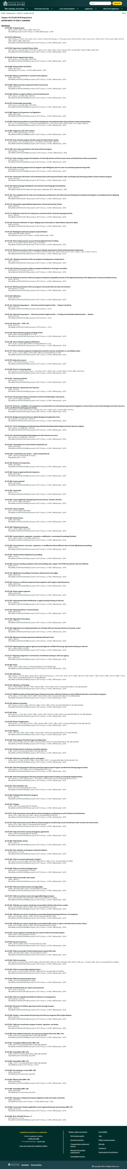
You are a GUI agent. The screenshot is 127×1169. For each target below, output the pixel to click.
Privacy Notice (36, 1165)
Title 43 (19, 13)
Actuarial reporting (77, 1140)
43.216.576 (24, 835)
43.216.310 (24, 512)
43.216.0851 (25, 153)
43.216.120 (24, 217)
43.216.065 (24, 107)
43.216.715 (24, 973)
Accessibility (103, 1132)
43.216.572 (24, 817)
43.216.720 (24, 982)
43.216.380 (24, 641)
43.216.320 (24, 531)
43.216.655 (24, 854)
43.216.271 (24, 421)
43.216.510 (24, 689)
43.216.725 (24, 991)
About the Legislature (111, 9)
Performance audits (77, 1136)
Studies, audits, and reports (78, 1132)
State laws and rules (41, 9)
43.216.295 (24, 485)
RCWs (3, 13)
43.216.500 (24, 668)
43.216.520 (24, 707)
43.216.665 (24, 872)
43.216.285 (24, 467)
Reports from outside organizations (77, 1151)
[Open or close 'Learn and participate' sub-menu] (77, 9)
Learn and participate (67, 9)
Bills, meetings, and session (14, 9)
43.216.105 (24, 189)
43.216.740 (24, 1019)
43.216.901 (24, 1046)
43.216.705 (24, 955)
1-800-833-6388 (41, 1141)
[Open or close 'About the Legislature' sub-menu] (122, 9)
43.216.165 (24, 364)
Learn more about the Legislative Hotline (33, 1146)
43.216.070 (24, 116)
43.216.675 (24, 890)
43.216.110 (24, 199)
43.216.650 (24, 845)
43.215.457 (24, 327)
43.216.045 (24, 79)
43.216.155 (24, 336)
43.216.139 (24, 272)
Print (124, 13)
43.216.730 (24, 1001)
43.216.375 (24, 632)
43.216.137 (24, 263)
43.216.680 (24, 900)
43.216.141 (24, 281)
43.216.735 (24, 1010)
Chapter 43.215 (28, 13)
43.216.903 (24, 1111)
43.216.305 (24, 503)
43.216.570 (24, 808)
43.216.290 (24, 476)
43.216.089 (24, 171)
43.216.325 (24, 540)
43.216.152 (24, 300)
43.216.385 (24, 650)
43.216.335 (24, 558)
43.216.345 (24, 577)
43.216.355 (24, 595)
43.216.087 (24, 162)
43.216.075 (24, 125)
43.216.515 (24, 698)
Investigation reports (77, 1156)
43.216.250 (24, 373)
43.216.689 (24, 927)
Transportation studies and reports (79, 1145)
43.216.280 (24, 448)
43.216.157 (24, 345)
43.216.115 (24, 208)
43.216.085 (24, 144)
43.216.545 (24, 753)
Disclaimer (25, 1165)
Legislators (89, 9)
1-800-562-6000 (33, 1139)
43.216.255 (24, 382)
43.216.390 (24, 659)
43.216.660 (24, 863)
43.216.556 (24, 780)
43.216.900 (24, 1037)
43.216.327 (24, 549)
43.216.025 (24, 61)
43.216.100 (24, 180)
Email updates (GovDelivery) (108, 1152)
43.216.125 (24, 226)
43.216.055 (24, 89)
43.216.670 (24, 881)
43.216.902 (24, 1083)
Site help (102, 1144)
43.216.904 (24, 1120)
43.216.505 (24, 679)
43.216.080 (24, 134)
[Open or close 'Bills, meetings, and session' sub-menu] (27, 9)
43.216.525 (24, 716)
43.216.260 (24, 391)
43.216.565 (24, 799)
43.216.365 (24, 613)
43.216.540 (24, 744)
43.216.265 (24, 400)
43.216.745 (24, 1028)
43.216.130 (24, 244)
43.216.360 (24, 604)
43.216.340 (24, 568)
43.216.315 (24, 522)
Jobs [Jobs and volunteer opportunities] (100, 1136)
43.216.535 (24, 734)
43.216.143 (24, 290)
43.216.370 (24, 623)
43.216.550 (24, 762)
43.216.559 (24, 790)
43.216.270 (24, 412)
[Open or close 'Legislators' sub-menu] (96, 9)
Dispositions (11, 13)
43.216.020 (24, 52)
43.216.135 (24, 254)
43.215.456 (24, 318)
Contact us (102, 1148)
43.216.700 (24, 946)
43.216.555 (24, 771)
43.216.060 (24, 98)
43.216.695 (24, 936)
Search (117, 3)
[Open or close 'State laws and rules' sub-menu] (52, 9)
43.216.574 (24, 826)
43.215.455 (24, 309)
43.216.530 (24, 725)
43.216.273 (24, 439)
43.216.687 (24, 918)
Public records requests (107, 1140)
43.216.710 (24, 964)
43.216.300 (24, 494)
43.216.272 (24, 430)
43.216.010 (24, 43)
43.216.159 (24, 355)
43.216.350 (24, 586)
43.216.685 (24, 909)
